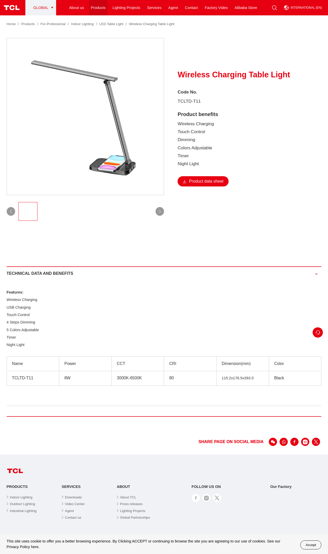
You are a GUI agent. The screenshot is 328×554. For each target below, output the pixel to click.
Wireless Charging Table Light (151, 24)
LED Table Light (113, 24)
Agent (173, 8)
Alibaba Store (245, 8)
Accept (311, 545)
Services (154, 8)
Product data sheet (203, 181)
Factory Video (216, 8)
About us (76, 8)
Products (98, 8)
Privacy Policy (18, 547)
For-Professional (54, 24)
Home (13, 24)
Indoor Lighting (84, 24)
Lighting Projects (126, 8)
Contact (191, 8)
